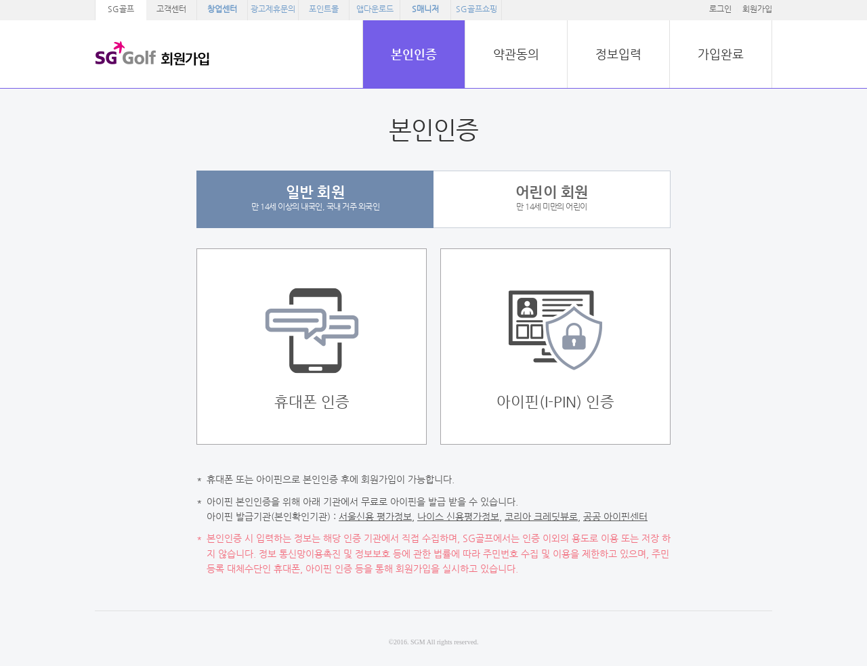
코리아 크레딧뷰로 (541, 516)
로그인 (720, 9)
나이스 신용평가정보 (458, 516)
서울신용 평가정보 (375, 516)
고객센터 (171, 9)
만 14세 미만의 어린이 (552, 197)
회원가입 (757, 9)
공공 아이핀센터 (615, 516)
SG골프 (121, 9)
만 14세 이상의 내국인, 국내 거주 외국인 (315, 197)
